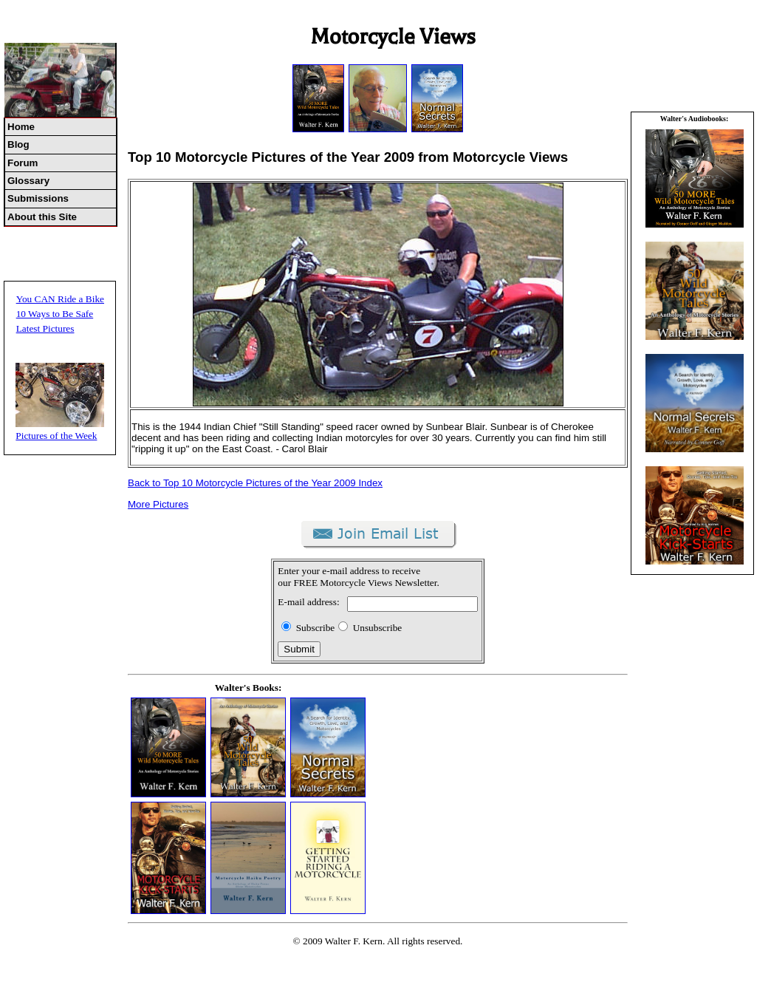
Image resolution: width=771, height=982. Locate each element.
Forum (22, 162)
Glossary (28, 180)
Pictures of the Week (56, 435)
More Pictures (158, 504)
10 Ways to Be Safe (55, 313)
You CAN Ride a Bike (60, 298)
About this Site (42, 216)
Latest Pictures (45, 328)
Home (21, 126)
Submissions (38, 198)
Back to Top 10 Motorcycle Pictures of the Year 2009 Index (255, 482)
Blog (18, 144)
